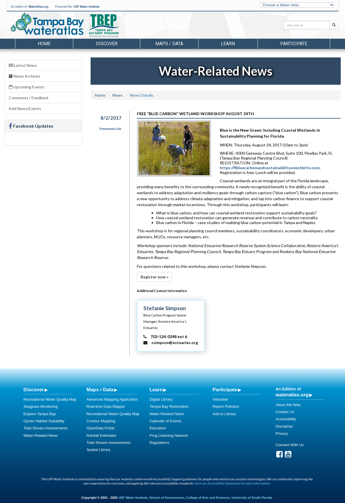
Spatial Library (98, 450)
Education (158, 428)
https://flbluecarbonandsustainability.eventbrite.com (270, 167)
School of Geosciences (166, 497)
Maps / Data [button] (169, 43)
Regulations (160, 442)
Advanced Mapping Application (112, 399)
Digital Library (161, 399)
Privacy (282, 433)
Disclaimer (284, 426)
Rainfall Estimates (102, 435)
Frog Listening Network (169, 435)
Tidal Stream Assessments (46, 428)
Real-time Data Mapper (106, 406)
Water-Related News (41, 435)
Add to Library (224, 414)
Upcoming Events (27, 86)
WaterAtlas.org (38, 6)
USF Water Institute (87, 6)
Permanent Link (110, 129)
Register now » (154, 276)
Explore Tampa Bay (40, 414)
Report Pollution (226, 406)
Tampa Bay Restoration (169, 406)
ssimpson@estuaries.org (174, 342)
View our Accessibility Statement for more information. (232, 483)
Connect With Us (290, 445)
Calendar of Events (165, 421)
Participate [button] (293, 43)
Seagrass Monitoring (41, 406)
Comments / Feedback (29, 97)
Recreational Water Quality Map (50, 399)
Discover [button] (107, 43)
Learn (156, 389)
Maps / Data (100, 389)
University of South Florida (251, 497)
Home (44, 43)
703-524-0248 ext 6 (168, 336)
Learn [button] (228, 43)
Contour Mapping (101, 421)
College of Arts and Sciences (208, 497)
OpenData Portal (100, 428)
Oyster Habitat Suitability (44, 421)
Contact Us (285, 412)
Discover (34, 389)
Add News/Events (25, 108)
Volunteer (221, 399)
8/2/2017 (111, 118)
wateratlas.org (292, 395)
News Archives (24, 76)
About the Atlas (288, 405)
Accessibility (286, 419)
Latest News (23, 65)
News (117, 95)
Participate (225, 389)
